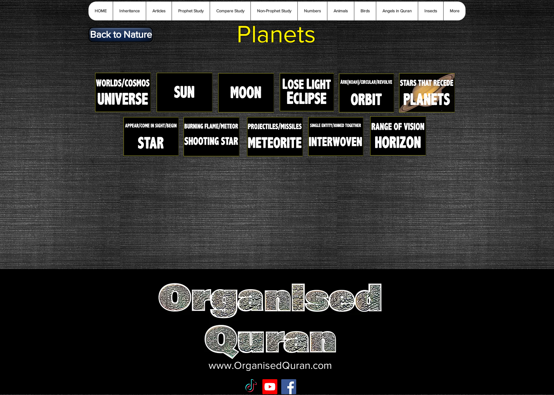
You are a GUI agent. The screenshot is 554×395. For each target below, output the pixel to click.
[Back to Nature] (120, 34)
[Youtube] (269, 386)
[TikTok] (251, 386)
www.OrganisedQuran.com (270, 365)
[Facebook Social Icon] (288, 386)
